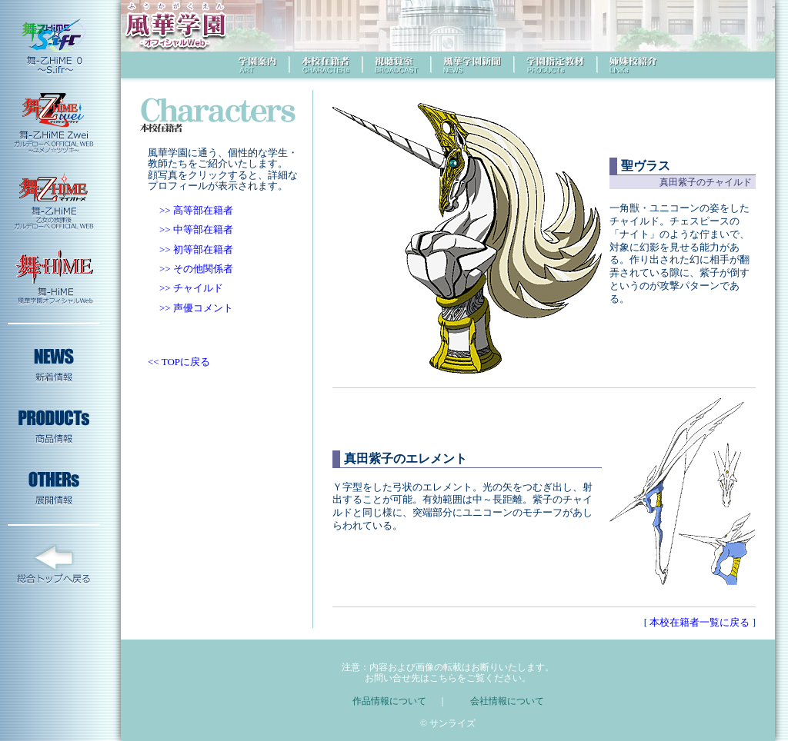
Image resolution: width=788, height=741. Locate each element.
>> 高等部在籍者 (196, 210)
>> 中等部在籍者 (196, 229)
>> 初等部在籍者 (196, 249)
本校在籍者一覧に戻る (700, 622)
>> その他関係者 (196, 268)
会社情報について (507, 701)
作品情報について (389, 701)
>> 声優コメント (196, 308)
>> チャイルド (191, 288)
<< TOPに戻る (179, 361)
